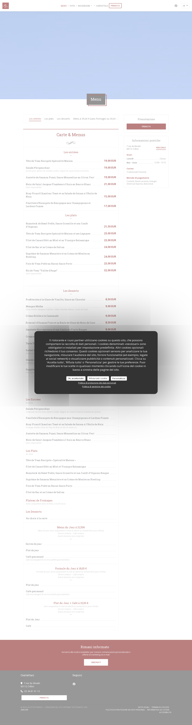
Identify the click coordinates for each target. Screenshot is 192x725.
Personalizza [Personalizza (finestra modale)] (118, 378)
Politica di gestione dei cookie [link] (96, 386)
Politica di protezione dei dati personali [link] (97, 382)
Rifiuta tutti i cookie (98, 378)
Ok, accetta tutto (76, 378)
